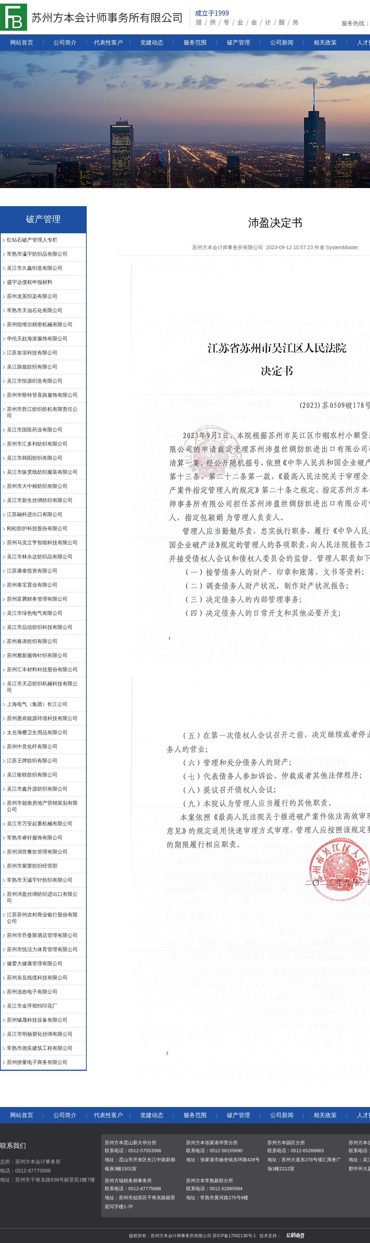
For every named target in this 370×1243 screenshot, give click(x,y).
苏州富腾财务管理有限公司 (37, 599)
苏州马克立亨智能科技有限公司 (42, 542)
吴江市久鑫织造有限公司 (35, 268)
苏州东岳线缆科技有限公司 (37, 977)
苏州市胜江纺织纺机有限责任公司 (42, 412)
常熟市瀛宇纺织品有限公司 (37, 254)
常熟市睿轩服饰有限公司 (35, 837)
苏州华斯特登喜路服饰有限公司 (42, 395)
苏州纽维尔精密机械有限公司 (40, 324)
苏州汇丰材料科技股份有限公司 (42, 669)
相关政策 (325, 42)
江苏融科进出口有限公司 (35, 514)
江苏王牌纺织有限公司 (32, 760)
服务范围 (195, 42)
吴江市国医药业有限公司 (35, 430)
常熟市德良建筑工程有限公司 (40, 1048)
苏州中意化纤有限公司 (32, 746)
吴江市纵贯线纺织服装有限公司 (42, 472)
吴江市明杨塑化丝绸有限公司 (40, 1034)
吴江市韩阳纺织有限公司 (35, 458)
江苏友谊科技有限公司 (32, 353)
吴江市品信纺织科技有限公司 (40, 627)
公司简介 (65, 42)
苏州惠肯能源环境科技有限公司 (42, 718)
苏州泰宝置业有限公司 (32, 585)
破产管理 (238, 42)
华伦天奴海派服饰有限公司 (37, 338)
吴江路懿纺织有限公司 (32, 367)
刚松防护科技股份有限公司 (37, 528)
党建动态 (151, 42)
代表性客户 (108, 42)
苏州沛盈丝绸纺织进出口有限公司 (42, 897)
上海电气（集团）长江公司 (37, 704)
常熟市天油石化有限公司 (35, 310)
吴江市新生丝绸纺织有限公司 (40, 500)
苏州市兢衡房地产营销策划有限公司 (42, 806)
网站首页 (21, 42)
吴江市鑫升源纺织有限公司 (37, 789)
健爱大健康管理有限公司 (35, 963)
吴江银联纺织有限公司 (32, 775)
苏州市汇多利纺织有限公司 (37, 444)
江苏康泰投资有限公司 (32, 571)
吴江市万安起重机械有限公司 (40, 823)
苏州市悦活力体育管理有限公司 (42, 949)
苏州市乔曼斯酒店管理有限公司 (42, 935)
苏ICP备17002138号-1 (234, 1235)
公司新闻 (281, 42)
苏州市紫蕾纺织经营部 (32, 866)
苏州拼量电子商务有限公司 (37, 1062)
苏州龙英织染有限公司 (32, 296)
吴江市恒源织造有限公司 (35, 381)
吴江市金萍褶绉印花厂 (32, 1006)
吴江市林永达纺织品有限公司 (40, 556)
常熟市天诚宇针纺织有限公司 (40, 880)
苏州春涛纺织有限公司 (32, 641)
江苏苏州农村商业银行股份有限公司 (42, 918)
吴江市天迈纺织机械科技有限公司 (42, 687)
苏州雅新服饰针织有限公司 (37, 655)
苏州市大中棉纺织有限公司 (37, 486)
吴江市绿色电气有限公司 (35, 613)
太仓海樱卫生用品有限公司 (37, 732)
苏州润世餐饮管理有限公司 (37, 852)
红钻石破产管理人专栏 (32, 240)
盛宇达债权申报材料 (29, 282)
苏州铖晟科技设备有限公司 (37, 1020)
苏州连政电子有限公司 (32, 992)
